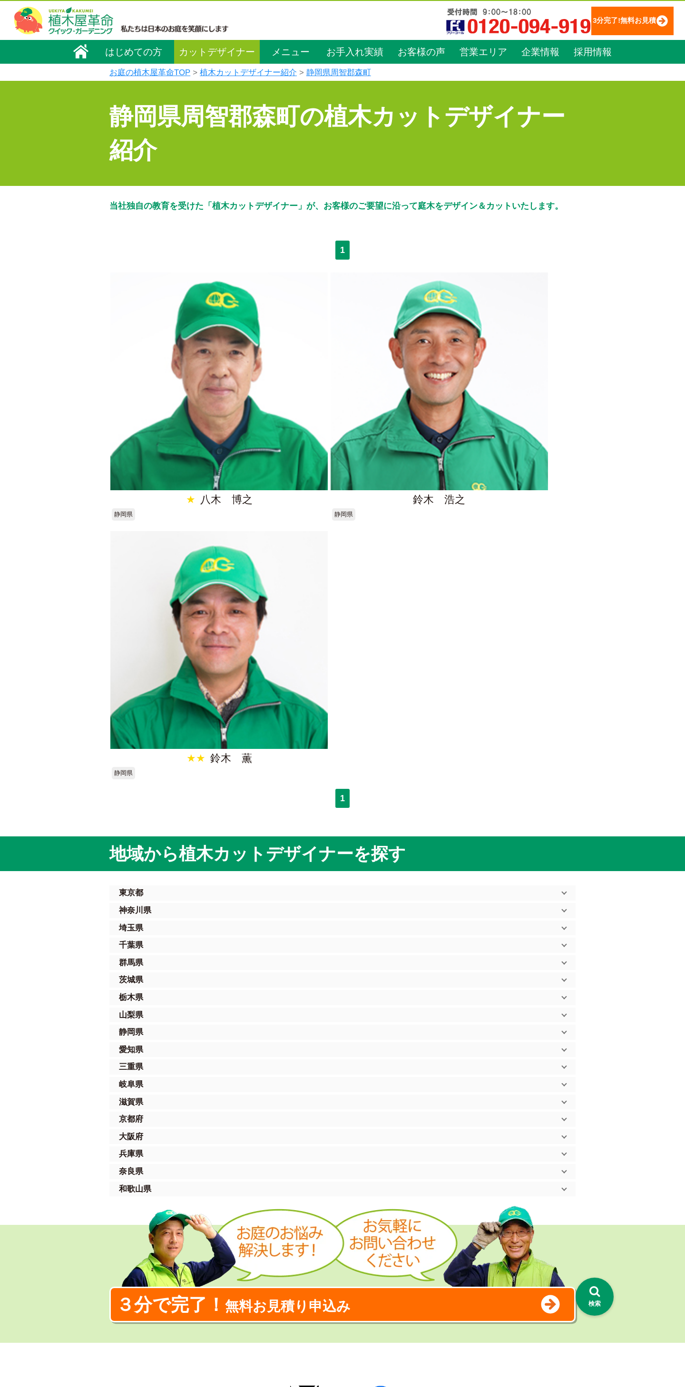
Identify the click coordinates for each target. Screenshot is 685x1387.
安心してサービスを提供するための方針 (516, 1222)
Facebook (468, 1299)
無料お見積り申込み (311, 953)
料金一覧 (246, 1213)
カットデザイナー (217, 51)
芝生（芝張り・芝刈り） (269, 1267)
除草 (239, 1253)
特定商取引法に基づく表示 (496, 1209)
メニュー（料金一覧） (267, 1194)
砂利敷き (246, 1280)
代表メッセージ (139, 1224)
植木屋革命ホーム (259, 1176)
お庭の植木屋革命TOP (149, 72)
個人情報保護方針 (482, 1196)
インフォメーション (366, 1351)
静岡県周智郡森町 (338, 72)
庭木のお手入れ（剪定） (269, 1227)
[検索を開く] (595, 1297)
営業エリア (483, 51)
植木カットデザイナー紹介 (248, 72)
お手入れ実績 (354, 51)
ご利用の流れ (356, 1227)
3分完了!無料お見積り (606, 20)
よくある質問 (356, 1240)
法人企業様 (132, 1264)
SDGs (341, 1316)
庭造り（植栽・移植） (266, 1306)
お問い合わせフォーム (490, 1246)
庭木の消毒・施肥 (259, 1293)
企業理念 (129, 1210)
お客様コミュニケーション (156, 1250)
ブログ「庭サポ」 (482, 1264)
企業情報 (540, 51)
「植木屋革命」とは (366, 1213)
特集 (338, 1334)
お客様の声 (421, 51)
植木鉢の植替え (256, 1320)
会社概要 (129, 1197)
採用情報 (593, 51)
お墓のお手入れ (256, 1333)
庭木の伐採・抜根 (259, 1240)
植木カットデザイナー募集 (498, 1281)
